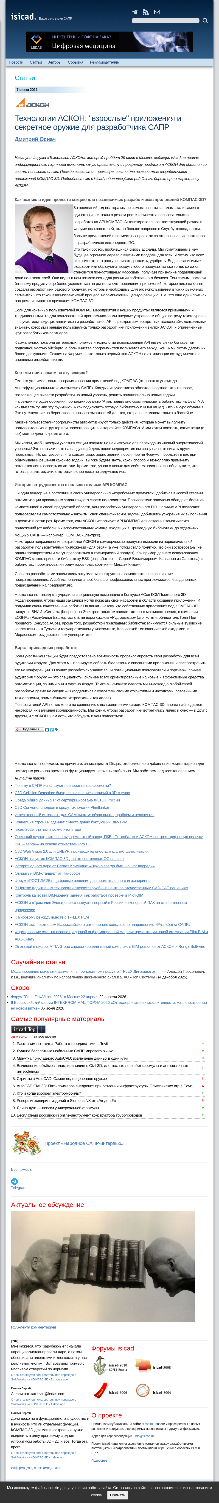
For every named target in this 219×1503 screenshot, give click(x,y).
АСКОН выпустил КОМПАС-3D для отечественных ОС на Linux (69, 859)
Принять (117, 1495)
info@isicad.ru (144, 1436)
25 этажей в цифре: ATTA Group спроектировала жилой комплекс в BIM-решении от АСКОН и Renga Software (110, 946)
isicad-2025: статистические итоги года (48, 829)
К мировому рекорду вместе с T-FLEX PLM (52, 917)
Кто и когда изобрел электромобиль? (49, 1093)
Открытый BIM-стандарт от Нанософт (47, 873)
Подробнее (99, 1460)
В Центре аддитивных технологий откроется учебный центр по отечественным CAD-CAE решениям (101, 888)
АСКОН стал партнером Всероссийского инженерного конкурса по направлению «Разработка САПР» (103, 924)
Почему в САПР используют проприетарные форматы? (63, 785)
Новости (16, 62)
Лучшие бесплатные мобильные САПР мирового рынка (65, 1051)
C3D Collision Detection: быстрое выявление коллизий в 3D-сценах (72, 793)
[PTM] (14, 1340)
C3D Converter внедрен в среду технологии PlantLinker (62, 807)
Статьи (36, 62)
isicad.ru (147, 1424)
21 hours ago (59, 1379)
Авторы (54, 62)
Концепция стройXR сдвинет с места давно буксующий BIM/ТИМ (71, 822)
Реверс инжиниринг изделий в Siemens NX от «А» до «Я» (66, 1100)
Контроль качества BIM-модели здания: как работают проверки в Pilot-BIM (79, 895)
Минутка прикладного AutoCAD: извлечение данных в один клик (72, 1058)
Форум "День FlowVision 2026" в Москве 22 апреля (54, 997)
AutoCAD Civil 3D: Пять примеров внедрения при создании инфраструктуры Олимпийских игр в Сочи (104, 1086)
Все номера (21, 1169)
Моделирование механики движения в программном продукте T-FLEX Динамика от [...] (86, 971)
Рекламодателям (105, 62)
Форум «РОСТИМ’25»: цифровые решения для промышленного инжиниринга (82, 881)
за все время (45, 1036)
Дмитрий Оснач (35, 139)
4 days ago (58, 1404)
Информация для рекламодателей (35, 1468)
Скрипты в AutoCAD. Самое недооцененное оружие (62, 1079)
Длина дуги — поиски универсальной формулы (58, 1108)
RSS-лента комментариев (33, 1327)
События (76, 62)
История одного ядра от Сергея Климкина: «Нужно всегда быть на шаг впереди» (84, 866)
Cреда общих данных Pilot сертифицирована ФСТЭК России (67, 800)
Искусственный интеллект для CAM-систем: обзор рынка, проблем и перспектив (84, 815)
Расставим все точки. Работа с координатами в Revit (62, 1044)
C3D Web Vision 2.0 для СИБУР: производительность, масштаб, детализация (82, 851)
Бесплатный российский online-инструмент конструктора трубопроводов (79, 1115)
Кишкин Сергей (21, 1388)
